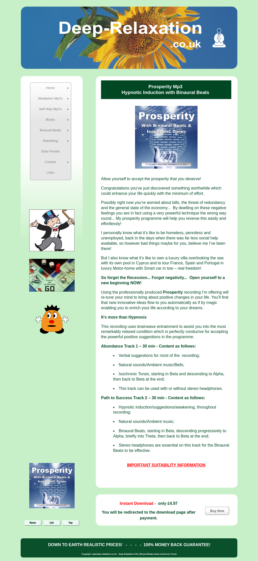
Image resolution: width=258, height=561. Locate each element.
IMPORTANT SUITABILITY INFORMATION (166, 465)
